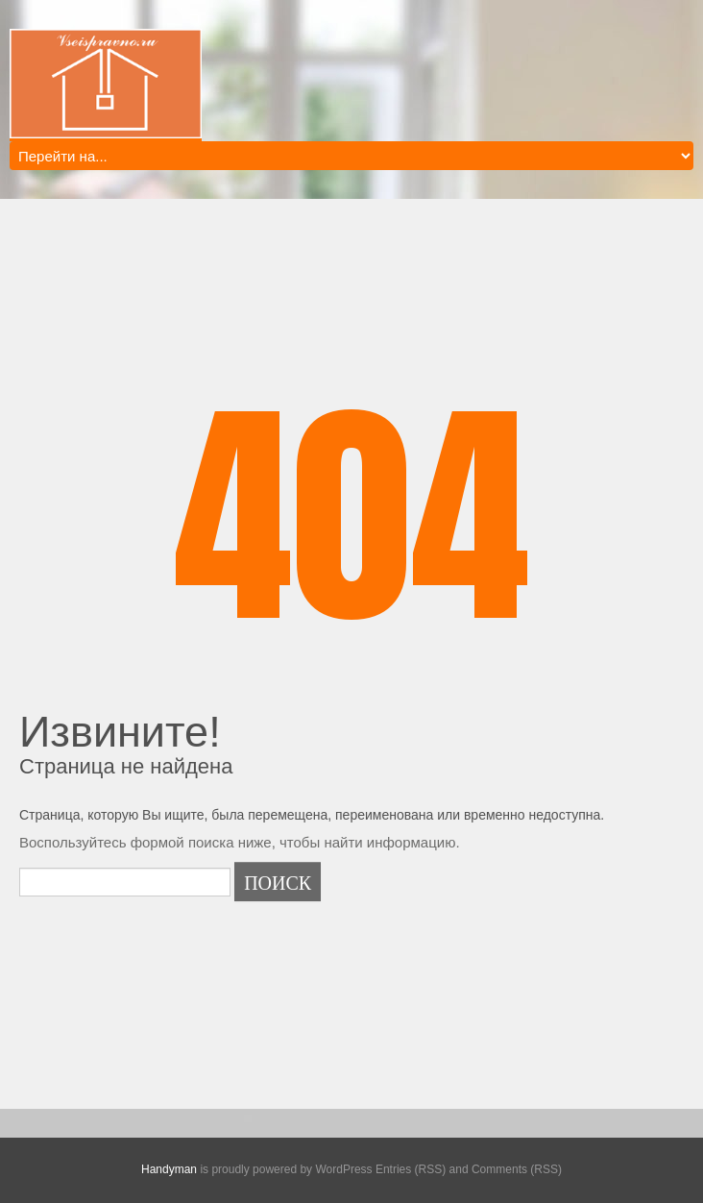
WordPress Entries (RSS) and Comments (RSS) (438, 1169)
